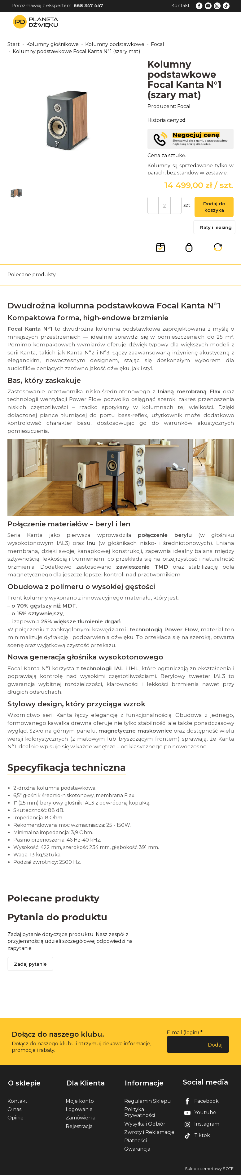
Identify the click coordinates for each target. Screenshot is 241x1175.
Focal (184, 106)
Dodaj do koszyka (214, 207)
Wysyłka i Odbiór (144, 1124)
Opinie (15, 1118)
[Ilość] (164, 206)
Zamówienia (80, 1118)
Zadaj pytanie (30, 965)
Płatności (135, 1140)
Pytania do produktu (57, 917)
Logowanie (79, 1109)
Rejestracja (79, 1126)
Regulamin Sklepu (147, 1101)
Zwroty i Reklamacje (149, 1132)
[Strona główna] (37, 22)
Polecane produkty (31, 275)
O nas (14, 1109)
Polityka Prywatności (139, 1112)
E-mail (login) (183, 1033)
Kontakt (180, 5)
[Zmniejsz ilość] (175, 206)
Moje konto (80, 1101)
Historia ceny (166, 120)
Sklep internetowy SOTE (209, 1168)
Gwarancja (137, 1149)
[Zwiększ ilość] (152, 206)
